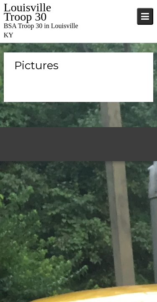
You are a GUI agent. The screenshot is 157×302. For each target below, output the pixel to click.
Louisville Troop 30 (27, 12)
